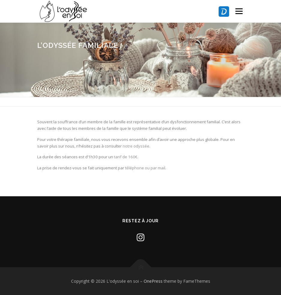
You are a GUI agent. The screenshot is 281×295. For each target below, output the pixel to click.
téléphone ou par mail (145, 168)
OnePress (153, 281)
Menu (239, 11)
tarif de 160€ (125, 156)
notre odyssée (136, 146)
